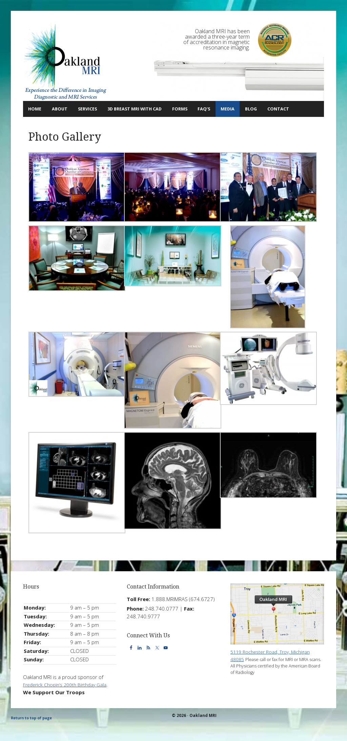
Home (37, 108)
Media (262, 108)
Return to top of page (34, 733)
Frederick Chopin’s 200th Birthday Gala (68, 699)
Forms (206, 108)
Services (95, 108)
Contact (38, 124)
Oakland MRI (65, 62)
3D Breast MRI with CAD (153, 108)
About (63, 108)
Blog (286, 108)
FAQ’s (234, 108)
